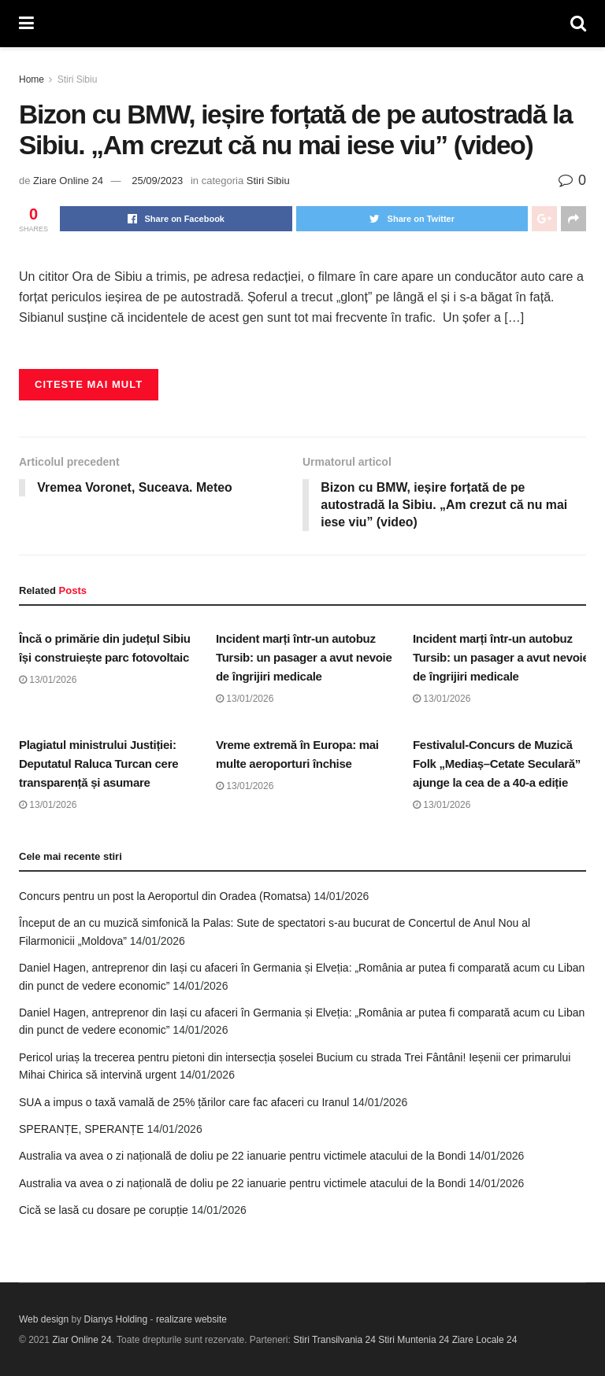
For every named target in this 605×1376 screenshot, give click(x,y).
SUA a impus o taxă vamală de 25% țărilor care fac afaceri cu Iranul (184, 1102)
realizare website (191, 1319)
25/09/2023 (157, 180)
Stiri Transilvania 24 (334, 1339)
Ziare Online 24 (68, 180)
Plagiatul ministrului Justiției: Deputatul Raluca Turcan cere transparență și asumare (98, 763)
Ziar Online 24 (81, 1339)
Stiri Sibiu (78, 79)
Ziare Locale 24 (485, 1339)
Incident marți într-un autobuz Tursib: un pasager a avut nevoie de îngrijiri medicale (304, 658)
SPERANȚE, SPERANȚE (81, 1129)
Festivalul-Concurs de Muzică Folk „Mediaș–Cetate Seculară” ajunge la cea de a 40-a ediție (497, 763)
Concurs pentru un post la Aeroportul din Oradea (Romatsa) (164, 897)
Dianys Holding (116, 1319)
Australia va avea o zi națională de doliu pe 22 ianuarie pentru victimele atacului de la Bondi (242, 1156)
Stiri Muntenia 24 (413, 1339)
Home (31, 79)
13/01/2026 (47, 680)
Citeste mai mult (89, 384)
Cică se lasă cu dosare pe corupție (103, 1210)
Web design (44, 1319)
